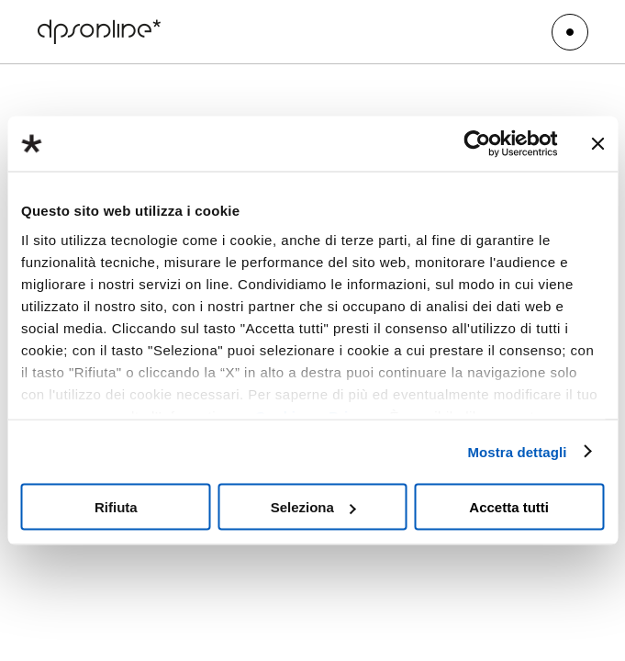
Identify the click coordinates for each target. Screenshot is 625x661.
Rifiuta (116, 507)
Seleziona (313, 507)
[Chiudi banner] (597, 144)
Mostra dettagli (516, 451)
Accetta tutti (509, 507)
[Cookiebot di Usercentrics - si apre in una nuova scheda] (476, 144)
